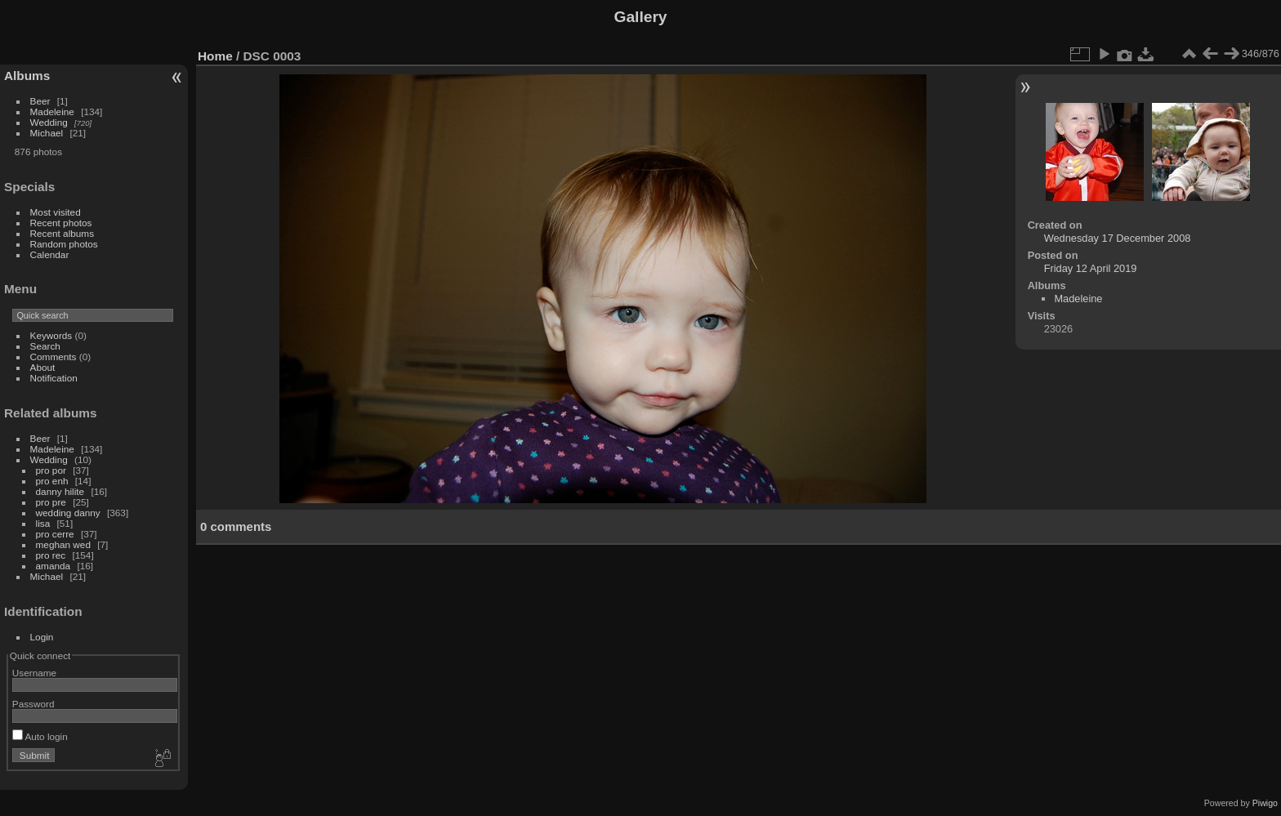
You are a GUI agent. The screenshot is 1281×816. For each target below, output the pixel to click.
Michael (47, 132)
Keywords (51, 335)
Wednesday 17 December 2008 (1117, 238)
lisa (43, 523)
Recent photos (61, 222)
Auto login (40, 736)
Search (45, 346)
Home (215, 56)
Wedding (49, 122)
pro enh (52, 480)
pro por (51, 470)
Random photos (64, 244)
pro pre (51, 502)
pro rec (51, 555)
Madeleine (52, 111)
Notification (54, 377)
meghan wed (63, 544)
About (43, 367)
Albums (27, 75)
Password (33, 703)
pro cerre (55, 533)
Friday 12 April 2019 (1090, 268)
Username (34, 672)
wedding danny (68, 512)
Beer (40, 101)
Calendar (49, 254)
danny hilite (60, 491)
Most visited (55, 212)
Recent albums (62, 233)
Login (42, 636)
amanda (53, 565)
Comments (53, 356)
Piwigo (1265, 803)
